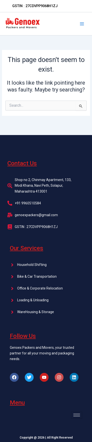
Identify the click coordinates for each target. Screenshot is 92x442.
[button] (35, 6)
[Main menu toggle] (82, 24)
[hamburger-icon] (76, 415)
